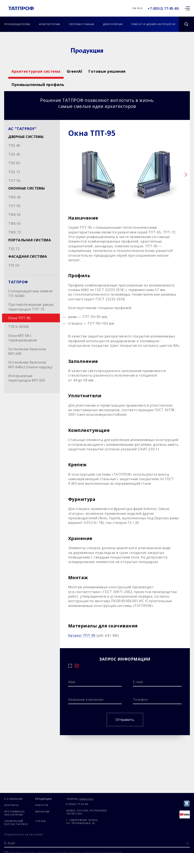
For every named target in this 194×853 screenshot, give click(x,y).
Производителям (17, 24)
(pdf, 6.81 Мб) (93, 635)
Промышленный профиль (37, 84)
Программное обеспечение (14, 813)
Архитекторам (49, 24)
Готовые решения (164, 71)
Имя (71, 682)
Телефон (140, 699)
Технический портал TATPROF (16, 822)
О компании (13, 798)
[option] (96, 175)
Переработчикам (81, 24)
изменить (86, 799)
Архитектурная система (36, 71)
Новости (41, 805)
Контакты (11, 805)
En (134, 8)
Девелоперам (112, 24)
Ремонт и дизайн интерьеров (153, 24)
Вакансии (42, 811)
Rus (139, 8)
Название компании (85, 699)
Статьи (40, 821)
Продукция (43, 798)
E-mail (138, 682)
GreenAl (103, 71)
